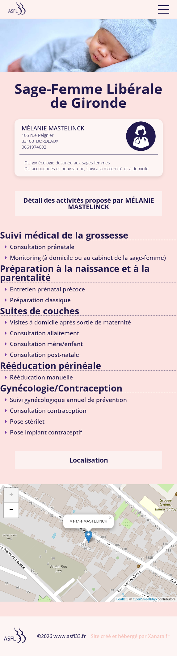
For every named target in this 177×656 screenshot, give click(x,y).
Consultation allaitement (44, 333)
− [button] (11, 510)
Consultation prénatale (42, 247)
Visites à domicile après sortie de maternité (70, 322)
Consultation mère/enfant (46, 344)
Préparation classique (40, 300)
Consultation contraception (48, 410)
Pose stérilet (27, 421)
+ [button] (11, 495)
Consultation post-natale (44, 354)
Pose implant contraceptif (46, 432)
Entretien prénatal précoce (47, 289)
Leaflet (121, 599)
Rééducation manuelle (41, 377)
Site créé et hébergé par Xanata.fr (130, 636)
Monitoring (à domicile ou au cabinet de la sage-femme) (88, 257)
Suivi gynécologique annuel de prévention (68, 400)
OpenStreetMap (145, 599)
